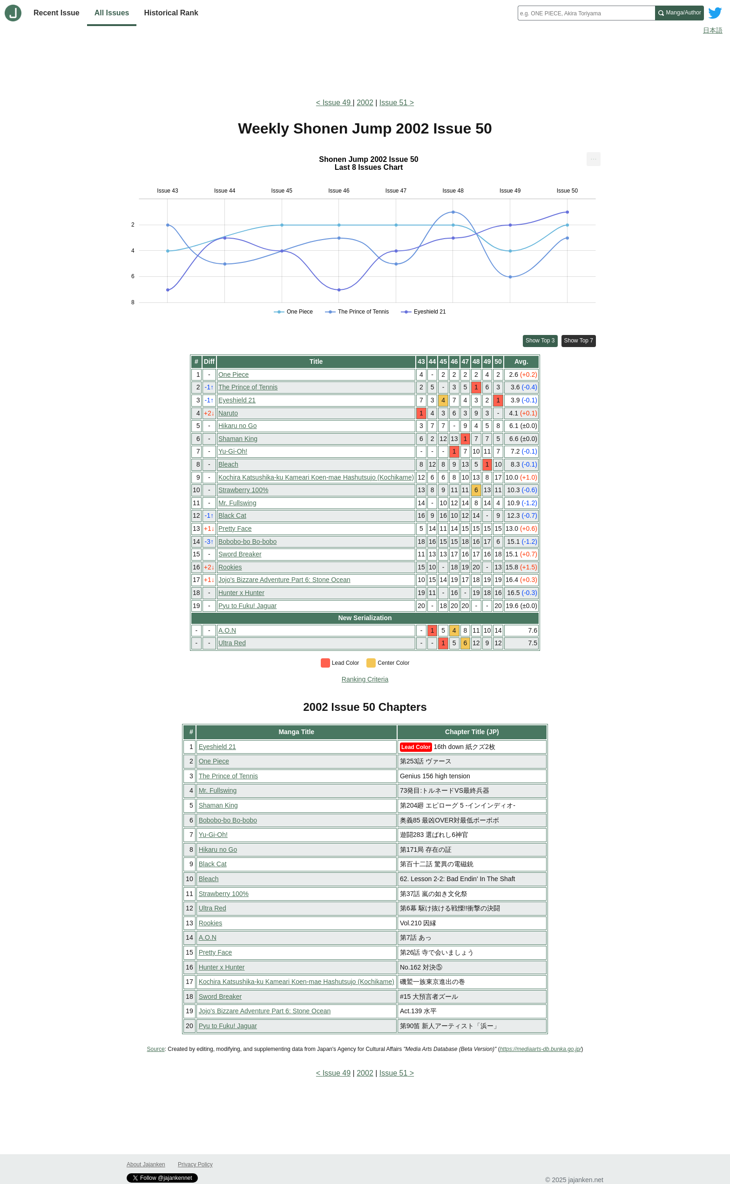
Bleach (228, 464)
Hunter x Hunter (241, 592)
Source (156, 1049)
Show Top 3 (540, 340)
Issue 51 (393, 103)
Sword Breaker (240, 554)
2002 (365, 103)
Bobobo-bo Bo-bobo (247, 541)
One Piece (233, 374)
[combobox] (586, 13)
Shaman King (237, 438)
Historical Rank (171, 13)
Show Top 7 (579, 340)
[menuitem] (594, 159)
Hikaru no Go (237, 425)
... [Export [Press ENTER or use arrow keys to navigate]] (593, 157)
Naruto (228, 413)
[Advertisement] (365, 64)
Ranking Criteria (365, 679)
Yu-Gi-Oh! (232, 451)
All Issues (112, 13)
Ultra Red (232, 643)
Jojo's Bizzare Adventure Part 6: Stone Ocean (284, 579)
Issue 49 (338, 103)
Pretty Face (235, 528)
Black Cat (232, 515)
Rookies (230, 567)
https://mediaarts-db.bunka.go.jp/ (540, 1049)
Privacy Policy (195, 1164)
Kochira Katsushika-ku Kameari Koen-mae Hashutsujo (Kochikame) (316, 477)
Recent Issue (57, 13)
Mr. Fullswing (237, 503)
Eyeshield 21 (237, 400)
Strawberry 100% (243, 490)
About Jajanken (146, 1164)
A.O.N (227, 630)
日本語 (713, 30)
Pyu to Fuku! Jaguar (247, 605)
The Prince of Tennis (247, 387)
